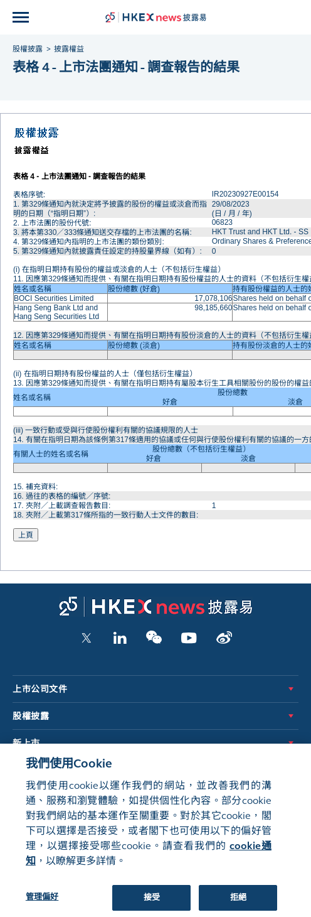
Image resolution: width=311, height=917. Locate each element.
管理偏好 (42, 903)
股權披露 (31, 716)
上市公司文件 (40, 689)
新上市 (26, 743)
